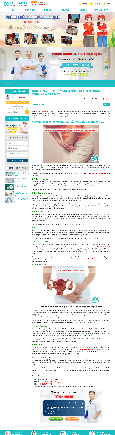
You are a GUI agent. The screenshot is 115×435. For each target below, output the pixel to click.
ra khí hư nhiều (89, 259)
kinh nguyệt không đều (86, 349)
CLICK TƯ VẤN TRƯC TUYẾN (17, 102)
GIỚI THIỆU (30, 10)
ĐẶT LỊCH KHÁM (101, 10)
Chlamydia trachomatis (103, 247)
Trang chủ (8, 83)
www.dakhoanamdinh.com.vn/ (49, 382)
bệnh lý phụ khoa (89, 329)
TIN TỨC (65, 10)
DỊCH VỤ (47, 10)
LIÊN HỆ (83, 10)
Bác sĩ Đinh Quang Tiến (102, 99)
